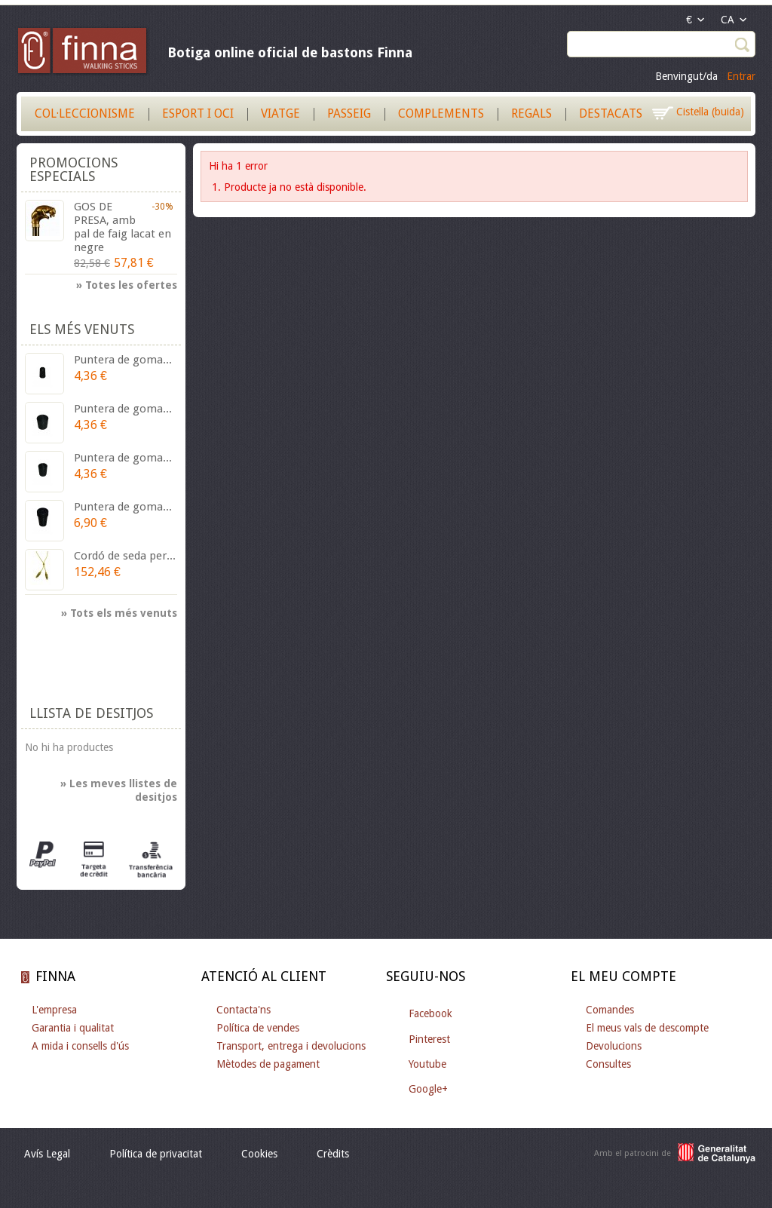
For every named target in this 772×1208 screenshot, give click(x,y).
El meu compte (623, 976)
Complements (441, 113)
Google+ (428, 1089)
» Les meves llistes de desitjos (118, 790)
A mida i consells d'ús (80, 1046)
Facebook (430, 1013)
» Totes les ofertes (126, 285)
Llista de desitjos (91, 713)
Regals (531, 113)
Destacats (610, 113)
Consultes (608, 1064)
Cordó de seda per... (125, 556)
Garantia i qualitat (73, 1028)
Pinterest (429, 1039)
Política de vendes (257, 1028)
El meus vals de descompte (647, 1028)
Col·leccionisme (85, 113)
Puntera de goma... (123, 359)
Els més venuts (81, 329)
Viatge (280, 113)
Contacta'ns (243, 1010)
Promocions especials (73, 169)
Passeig (349, 113)
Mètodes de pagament (268, 1064)
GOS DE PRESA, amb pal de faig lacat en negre (122, 227)
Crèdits (333, 1154)
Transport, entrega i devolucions (291, 1046)
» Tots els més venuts (119, 613)
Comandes (610, 1010)
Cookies (259, 1154)
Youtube (427, 1064)
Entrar (741, 76)
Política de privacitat (155, 1154)
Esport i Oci (198, 113)
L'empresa (54, 1010)
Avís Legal (47, 1154)
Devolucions (614, 1046)
